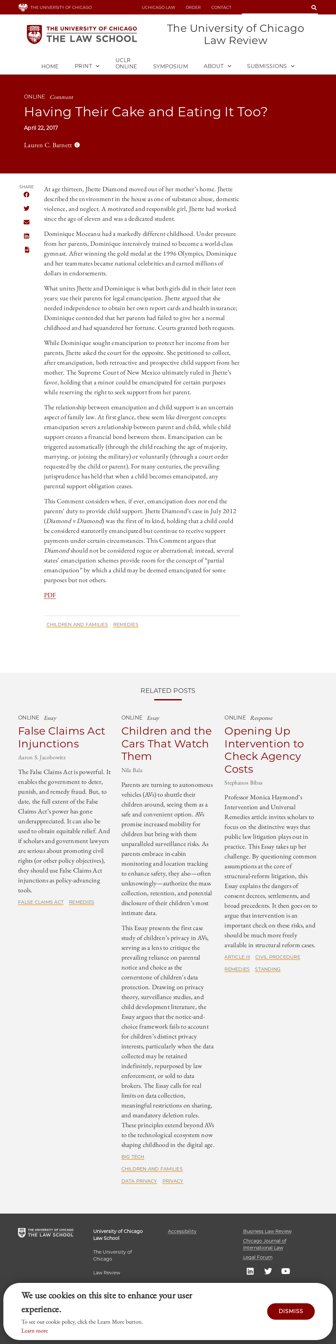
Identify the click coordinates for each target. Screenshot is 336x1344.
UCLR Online (126, 63)
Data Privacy (139, 1181)
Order (193, 7)
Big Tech (132, 1157)
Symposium (170, 66)
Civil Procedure (277, 957)
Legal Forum (258, 1257)
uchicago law (158, 7)
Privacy (172, 1181)
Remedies (125, 624)
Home (50, 66)
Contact (221, 7)
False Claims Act (41, 902)
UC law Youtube (286, 1271)
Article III (237, 957)
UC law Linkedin (250, 1271)
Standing (268, 969)
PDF (27, 250)
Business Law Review (267, 1231)
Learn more (34, 1330)
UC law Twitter (268, 1271)
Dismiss (291, 1311)
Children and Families (77, 624)
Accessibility (182, 1231)
